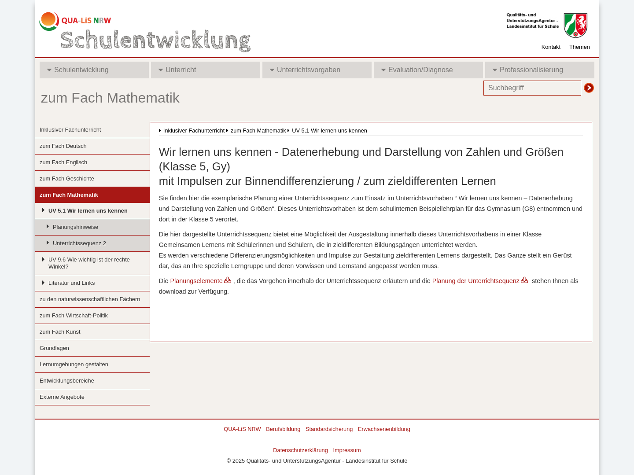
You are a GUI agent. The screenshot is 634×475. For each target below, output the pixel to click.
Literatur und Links (71, 283)
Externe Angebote (62, 397)
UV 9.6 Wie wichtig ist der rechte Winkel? (89, 263)
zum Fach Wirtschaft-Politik (74, 315)
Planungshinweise (75, 227)
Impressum (347, 450)
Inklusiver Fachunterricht (70, 129)
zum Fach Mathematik (69, 194)
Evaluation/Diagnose (417, 70)
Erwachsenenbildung (384, 429)
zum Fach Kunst (60, 331)
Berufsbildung (283, 429)
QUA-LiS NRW (242, 429)
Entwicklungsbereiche (67, 380)
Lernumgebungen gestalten (74, 364)
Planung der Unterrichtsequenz (476, 280)
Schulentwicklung (78, 70)
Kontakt (551, 47)
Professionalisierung (527, 70)
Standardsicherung (329, 429)
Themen (579, 47)
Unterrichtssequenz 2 (79, 243)
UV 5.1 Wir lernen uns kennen (88, 210)
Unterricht (177, 70)
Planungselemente (196, 280)
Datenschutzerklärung (300, 450)
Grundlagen (54, 348)
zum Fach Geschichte (67, 178)
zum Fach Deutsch (63, 146)
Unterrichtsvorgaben (304, 70)
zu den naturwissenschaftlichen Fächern (90, 299)
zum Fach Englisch (63, 162)
